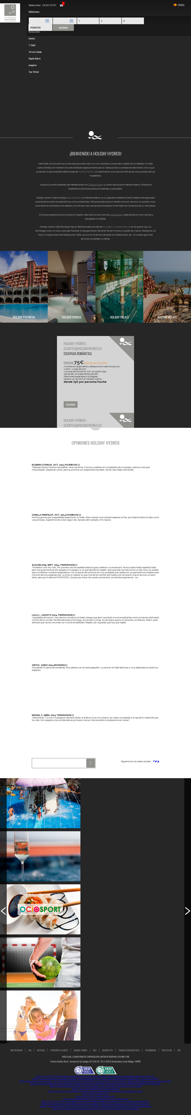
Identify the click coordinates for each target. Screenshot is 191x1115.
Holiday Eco (107, 1050)
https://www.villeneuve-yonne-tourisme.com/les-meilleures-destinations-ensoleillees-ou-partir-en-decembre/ (96, 1106)
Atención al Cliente (59, 1050)
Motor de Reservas (109, 1056)
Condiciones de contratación (86, 1056)
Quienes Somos (80, 1050)
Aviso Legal (67, 1056)
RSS (127, 1056)
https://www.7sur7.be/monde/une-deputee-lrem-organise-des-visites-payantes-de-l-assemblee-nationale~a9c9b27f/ (95, 1076)
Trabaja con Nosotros (129, 1050)
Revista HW (167, 1050)
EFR (179, 1050)
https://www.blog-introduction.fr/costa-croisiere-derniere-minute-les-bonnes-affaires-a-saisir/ (95, 1091)
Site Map (121, 1056)
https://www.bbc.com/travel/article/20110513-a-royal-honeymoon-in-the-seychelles (95, 1108)
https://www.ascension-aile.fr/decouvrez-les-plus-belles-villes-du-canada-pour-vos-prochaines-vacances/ (96, 1103)
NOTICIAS (41, 1050)
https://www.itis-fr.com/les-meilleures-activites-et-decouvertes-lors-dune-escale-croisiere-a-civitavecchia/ (95, 1101)
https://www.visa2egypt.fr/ (95, 1093)
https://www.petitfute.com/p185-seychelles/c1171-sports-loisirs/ (96, 1098)
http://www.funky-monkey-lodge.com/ (95, 1096)
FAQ (29, 1050)
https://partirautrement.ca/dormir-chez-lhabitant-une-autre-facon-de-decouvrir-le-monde (95, 1086)
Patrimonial (150, 1050)
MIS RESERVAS (17, 1050)
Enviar (90, 763)
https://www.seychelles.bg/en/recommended (95, 1088)
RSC (95, 1050)
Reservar (63, 27)
